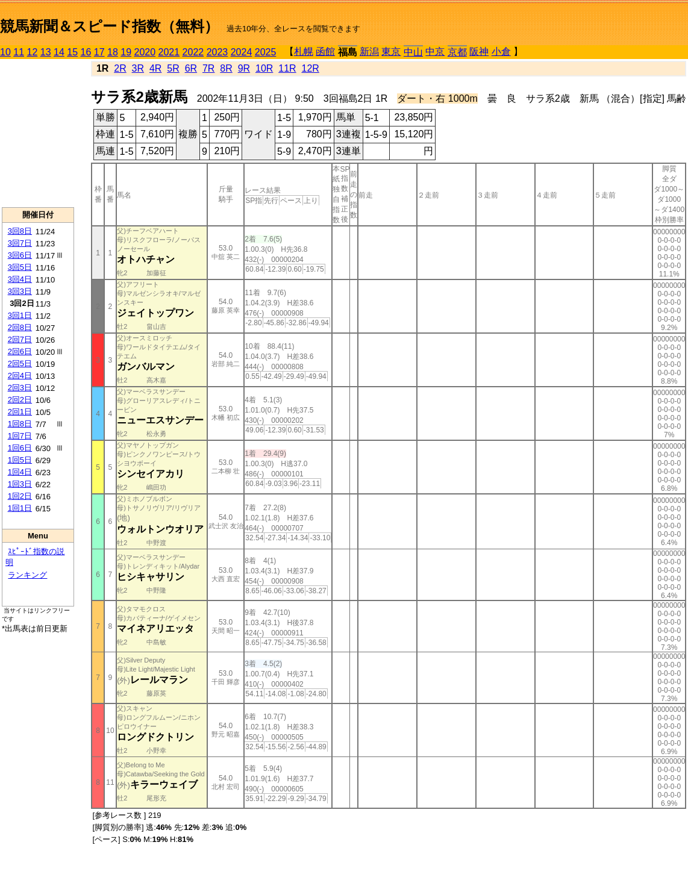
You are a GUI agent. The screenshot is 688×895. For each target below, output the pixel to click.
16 (86, 52)
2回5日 (20, 363)
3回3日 (20, 291)
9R (244, 68)
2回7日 (20, 339)
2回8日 (20, 327)
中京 (435, 51)
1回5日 (20, 459)
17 (99, 52)
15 (72, 52)
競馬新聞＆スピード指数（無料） (109, 26)
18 (112, 52)
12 (32, 52)
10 (5, 52)
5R (173, 68)
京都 (457, 52)
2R (120, 68)
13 (45, 52)
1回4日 (20, 471)
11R (287, 68)
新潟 (369, 51)
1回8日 (20, 423)
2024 (241, 52)
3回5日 (20, 267)
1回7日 (20, 435)
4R (155, 68)
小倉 (501, 51)
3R (138, 68)
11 (18, 52)
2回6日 (20, 351)
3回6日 (20, 255)
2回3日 (20, 387)
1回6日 (20, 447)
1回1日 (20, 508)
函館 (325, 51)
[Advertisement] (38, 133)
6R (191, 68)
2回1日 (20, 411)
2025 (266, 52)
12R (310, 68)
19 (125, 52)
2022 (193, 52)
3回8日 (20, 230)
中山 (413, 52)
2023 (217, 52)
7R (208, 68)
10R (264, 68)
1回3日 (20, 483)
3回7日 (20, 243)
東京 (391, 51)
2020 (145, 52)
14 (59, 52)
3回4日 (20, 279)
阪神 (479, 51)
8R (226, 68)
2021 (169, 52)
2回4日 (20, 375)
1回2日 (20, 496)
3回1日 (20, 315)
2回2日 (20, 399)
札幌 (303, 51)
